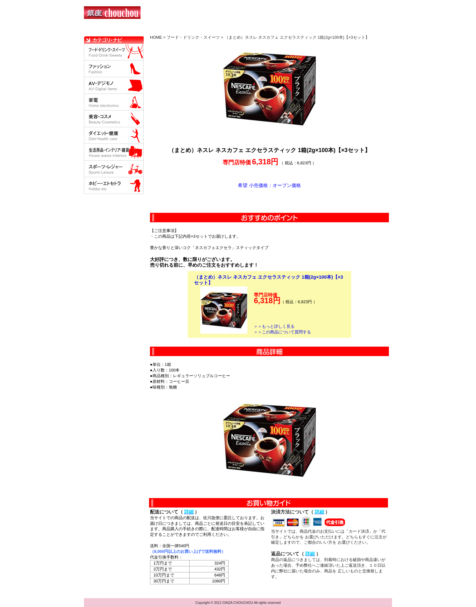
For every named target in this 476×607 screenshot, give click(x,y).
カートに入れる (269, 200)
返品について (275, 30)
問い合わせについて (316, 30)
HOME (111, 30)
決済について (192, 30)
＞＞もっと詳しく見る (274, 326)
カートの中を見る (359, 30)
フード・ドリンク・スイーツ (193, 37)
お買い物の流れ (149, 30)
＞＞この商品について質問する (282, 332)
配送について (234, 30)
